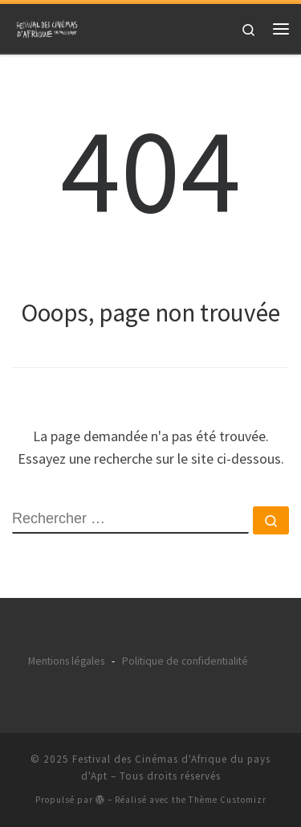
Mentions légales (66, 661)
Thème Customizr (227, 799)
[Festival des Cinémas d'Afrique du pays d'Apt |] (48, 26)
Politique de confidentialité (185, 661)
